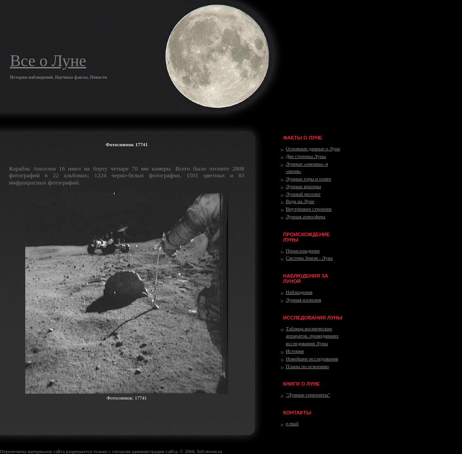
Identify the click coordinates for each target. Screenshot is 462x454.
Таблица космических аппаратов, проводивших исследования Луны (312, 336)
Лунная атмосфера (305, 216)
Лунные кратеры (303, 186)
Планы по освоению (307, 366)
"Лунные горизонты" (308, 394)
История (295, 351)
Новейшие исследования (312, 358)
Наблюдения (299, 292)
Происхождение (303, 250)
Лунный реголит (303, 194)
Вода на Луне (300, 201)
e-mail (292, 423)
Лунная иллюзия (303, 299)
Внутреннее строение (309, 208)
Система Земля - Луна (309, 258)
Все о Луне (48, 61)
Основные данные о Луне (313, 148)
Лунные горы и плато (308, 178)
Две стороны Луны (306, 156)
